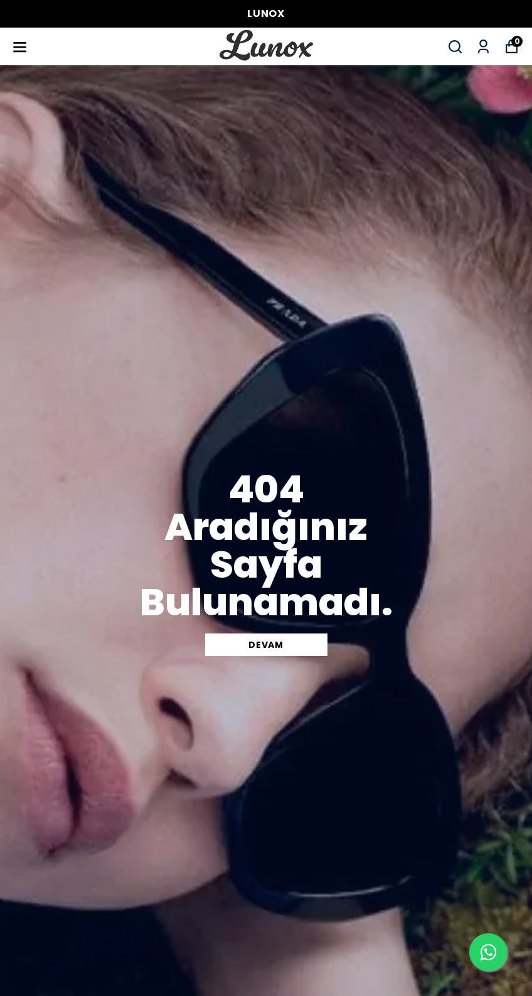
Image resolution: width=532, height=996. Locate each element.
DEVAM (266, 644)
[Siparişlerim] (483, 47)
